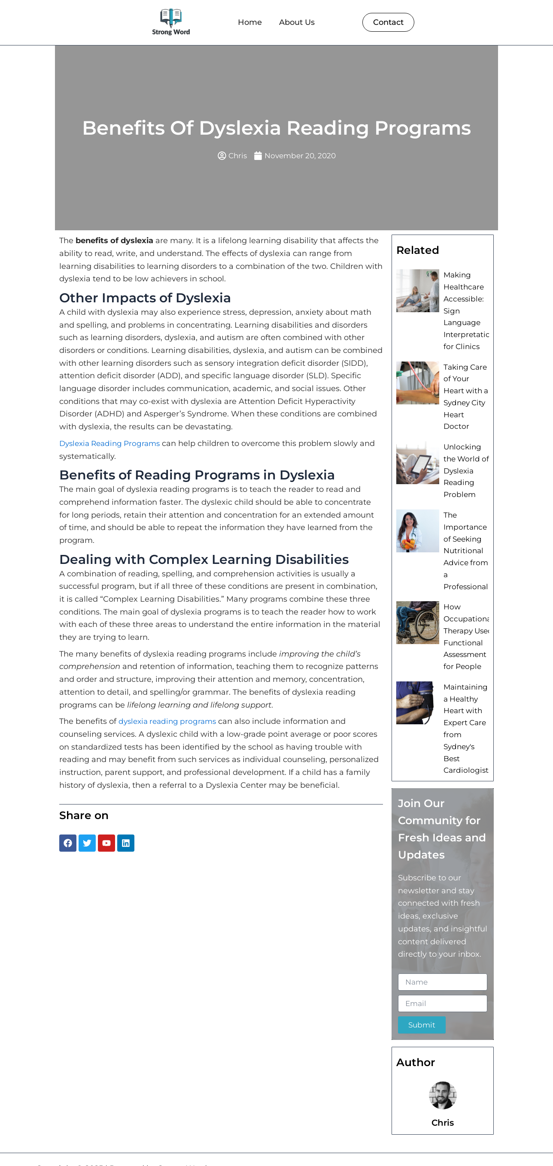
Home (250, 22)
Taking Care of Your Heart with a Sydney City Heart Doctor (466, 386)
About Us (297, 22)
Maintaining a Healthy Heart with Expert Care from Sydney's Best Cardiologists (466, 709)
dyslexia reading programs (170, 722)
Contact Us (487, 1148)
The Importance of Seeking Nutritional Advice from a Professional (464, 527)
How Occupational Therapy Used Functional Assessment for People (466, 615)
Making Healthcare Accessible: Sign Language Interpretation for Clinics (468, 309)
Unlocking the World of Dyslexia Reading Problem (465, 451)
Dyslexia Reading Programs (113, 444)
